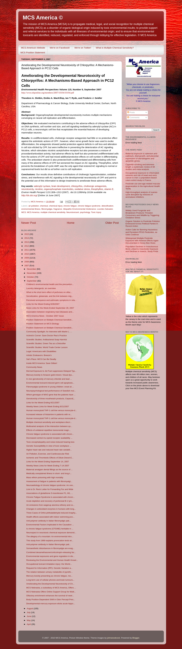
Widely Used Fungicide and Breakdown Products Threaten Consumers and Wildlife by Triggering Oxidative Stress (142, 214)
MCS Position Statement (33, 52)
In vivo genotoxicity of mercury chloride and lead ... (49, 379)
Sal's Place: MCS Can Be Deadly (41, 359)
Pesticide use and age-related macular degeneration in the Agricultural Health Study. (143, 186)
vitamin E (108, 189)
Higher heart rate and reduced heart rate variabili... (49, 450)
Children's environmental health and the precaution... (50, 284)
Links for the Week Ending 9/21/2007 (42, 402)
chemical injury (55, 206)
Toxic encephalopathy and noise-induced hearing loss (50, 442)
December (32, 269)
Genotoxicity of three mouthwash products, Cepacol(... (50, 398)
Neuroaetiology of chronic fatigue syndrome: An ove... (50, 485)
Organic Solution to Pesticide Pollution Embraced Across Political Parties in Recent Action (143, 223)
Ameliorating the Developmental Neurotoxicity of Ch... (50, 584)
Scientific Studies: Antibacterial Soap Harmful (46, 339)
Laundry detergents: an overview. (41, 288)
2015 (26, 234)
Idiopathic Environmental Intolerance (79, 209)
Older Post (112, 222)
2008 (26, 262)
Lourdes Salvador (105, 209)
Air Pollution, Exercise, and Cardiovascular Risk (47, 454)
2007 (26, 265)
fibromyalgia (46, 209)
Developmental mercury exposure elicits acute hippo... (50, 603)
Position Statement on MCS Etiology (42, 324)
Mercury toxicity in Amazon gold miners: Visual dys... (49, 375)
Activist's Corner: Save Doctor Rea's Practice (46, 335)
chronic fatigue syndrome (89, 206)
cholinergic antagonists (95, 186)
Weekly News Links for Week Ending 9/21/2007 (47, 406)
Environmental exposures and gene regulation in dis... (50, 556)
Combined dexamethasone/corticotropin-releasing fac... (51, 552)
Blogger (135, 638)
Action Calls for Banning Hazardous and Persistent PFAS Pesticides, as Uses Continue (142, 232)
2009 (26, 258)
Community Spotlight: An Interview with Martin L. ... (49, 331)
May (29, 620)
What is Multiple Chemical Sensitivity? (115, 47)
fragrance (57, 209)
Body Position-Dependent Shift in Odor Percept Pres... (50, 599)
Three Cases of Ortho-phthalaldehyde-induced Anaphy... (51, 513)
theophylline (97, 189)
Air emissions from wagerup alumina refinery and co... (50, 505)
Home (70, 222)
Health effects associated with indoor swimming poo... (50, 517)
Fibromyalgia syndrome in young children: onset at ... (50, 387)
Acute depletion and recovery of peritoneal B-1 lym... (49, 501)
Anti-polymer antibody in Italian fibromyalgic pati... (48, 521)
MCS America (33, 212)
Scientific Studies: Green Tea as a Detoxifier (46, 343)
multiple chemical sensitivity (53, 212)
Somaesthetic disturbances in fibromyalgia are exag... (50, 548)
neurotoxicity (27, 189)
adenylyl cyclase (42, 186)
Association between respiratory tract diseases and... (50, 312)
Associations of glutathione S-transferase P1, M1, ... (49, 493)
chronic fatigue (70, 206)
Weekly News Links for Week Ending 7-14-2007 (47, 466)
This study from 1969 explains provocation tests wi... (49, 540)
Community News (34, 367)
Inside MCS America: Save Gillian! (41, 363)
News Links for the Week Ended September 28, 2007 (50, 308)
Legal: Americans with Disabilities (41, 351)
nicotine (39, 189)
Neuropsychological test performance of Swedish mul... (51, 391)
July (29, 612)
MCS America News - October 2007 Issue (45, 316)
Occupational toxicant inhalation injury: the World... (49, 564)
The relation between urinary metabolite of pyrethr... (49, 572)
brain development (60, 186)
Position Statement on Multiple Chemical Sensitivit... (49, 320)
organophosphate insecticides (58, 189)
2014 (26, 238)
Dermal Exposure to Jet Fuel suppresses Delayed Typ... (51, 371)
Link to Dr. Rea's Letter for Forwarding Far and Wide (49, 489)
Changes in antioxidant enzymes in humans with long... (51, 509)
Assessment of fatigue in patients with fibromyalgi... (49, 481)
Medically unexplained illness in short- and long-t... (49, 473)
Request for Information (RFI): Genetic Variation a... (49, 568)
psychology (85, 212)
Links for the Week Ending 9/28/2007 (42, 304)
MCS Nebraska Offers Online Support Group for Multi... (51, 592)
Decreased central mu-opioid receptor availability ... (49, 438)
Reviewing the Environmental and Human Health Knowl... (52, 560)
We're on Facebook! (60, 47)
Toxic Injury (96, 212)
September (32, 281)
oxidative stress (82, 189)
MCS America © (43, 18)
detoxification (107, 206)
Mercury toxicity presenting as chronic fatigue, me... (49, 576)
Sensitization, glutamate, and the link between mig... (49, 296)
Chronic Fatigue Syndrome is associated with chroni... (50, 497)
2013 (26, 242)
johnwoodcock (113, 638)
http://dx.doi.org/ (29, 195)
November (32, 273)
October (31, 277)
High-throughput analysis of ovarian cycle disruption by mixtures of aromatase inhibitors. (141, 194)
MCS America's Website (33, 47)
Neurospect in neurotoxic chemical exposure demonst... (51, 532)
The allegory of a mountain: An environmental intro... (49, 536)
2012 (26, 246)
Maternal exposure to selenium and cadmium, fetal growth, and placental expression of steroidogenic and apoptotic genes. (142, 157)
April (29, 624)
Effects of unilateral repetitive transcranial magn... (48, 430)
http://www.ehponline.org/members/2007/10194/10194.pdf (47, 92)
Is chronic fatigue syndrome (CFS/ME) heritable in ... (49, 529)
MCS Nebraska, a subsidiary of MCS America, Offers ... (51, 588)
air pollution (34, 206)
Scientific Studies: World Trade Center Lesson (47, 347)
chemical (44, 206)
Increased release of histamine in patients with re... (49, 414)
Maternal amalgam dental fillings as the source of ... (49, 469)
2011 (26, 250)
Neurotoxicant (72, 212)
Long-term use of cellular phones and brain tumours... (50, 580)
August (30, 608)
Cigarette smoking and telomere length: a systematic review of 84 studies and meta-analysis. (140, 166)
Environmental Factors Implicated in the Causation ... (50, 525)
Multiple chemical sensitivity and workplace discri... (49, 422)
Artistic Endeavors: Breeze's (38, 355)
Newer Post (28, 222)
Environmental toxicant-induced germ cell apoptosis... (50, 383)
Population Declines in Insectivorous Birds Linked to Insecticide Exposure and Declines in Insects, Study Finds (142, 248)
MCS (23, 212)
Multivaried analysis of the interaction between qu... (49, 426)
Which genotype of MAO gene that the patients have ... (50, 395)
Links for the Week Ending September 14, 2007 (47, 461)
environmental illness (30, 209)
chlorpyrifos (76, 186)
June (29, 616)
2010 (26, 254)
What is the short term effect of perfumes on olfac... (49, 292)
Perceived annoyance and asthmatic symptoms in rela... (51, 300)
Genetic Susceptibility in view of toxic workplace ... (48, 446)
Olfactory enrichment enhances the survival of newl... (50, 595)
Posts (131, 112)
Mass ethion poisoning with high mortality (44, 477)
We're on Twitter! (82, 47)
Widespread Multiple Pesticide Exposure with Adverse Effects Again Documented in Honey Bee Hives (142, 240)
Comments (133, 117)
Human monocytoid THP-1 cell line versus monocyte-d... (51, 410)
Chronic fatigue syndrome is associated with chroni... (50, 434)
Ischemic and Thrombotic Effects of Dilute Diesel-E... (50, 458)
